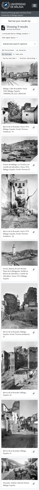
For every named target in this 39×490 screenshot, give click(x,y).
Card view (6, 54)
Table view (18, 54)
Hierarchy (21, 50)
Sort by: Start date (9, 58)
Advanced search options (15, 43)
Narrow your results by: (19, 21)
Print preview (8, 50)
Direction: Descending (28, 58)
